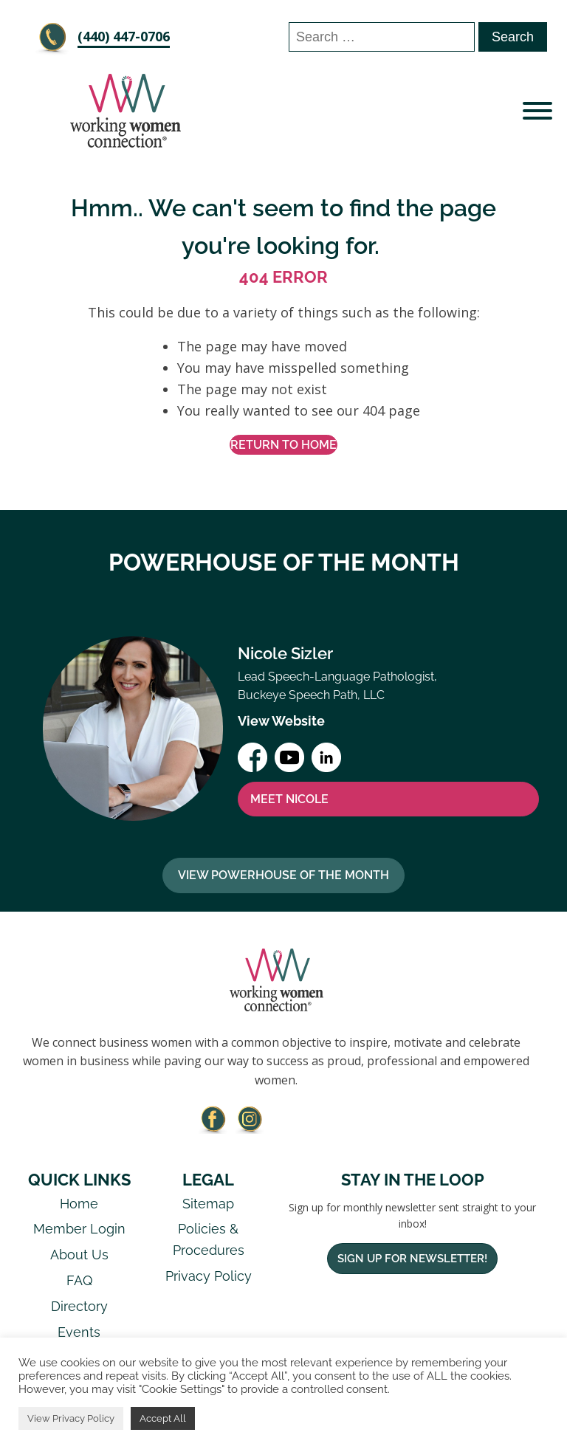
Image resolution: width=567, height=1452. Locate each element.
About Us (79, 1254)
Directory (79, 1306)
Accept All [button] (163, 1418)
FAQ (79, 1280)
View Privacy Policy (70, 1418)
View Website (281, 721)
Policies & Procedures (208, 1239)
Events (79, 1332)
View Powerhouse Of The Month (283, 875)
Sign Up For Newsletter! (412, 1258)
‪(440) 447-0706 (124, 36)
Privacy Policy (208, 1276)
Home (79, 1203)
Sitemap (208, 1203)
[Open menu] (537, 111)
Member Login (79, 1228)
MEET (289, 799)
